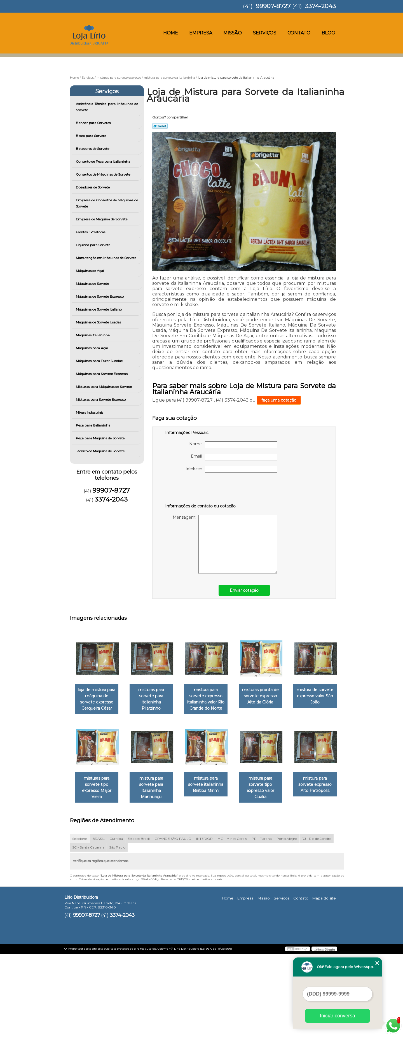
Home (170, 33)
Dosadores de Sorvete (93, 187)
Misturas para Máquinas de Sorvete (104, 386)
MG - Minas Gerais (232, 922)
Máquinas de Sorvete (93, 283)
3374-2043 (320, 6)
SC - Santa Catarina (88, 930)
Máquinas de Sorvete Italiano (99, 309)
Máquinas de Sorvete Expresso (100, 296)
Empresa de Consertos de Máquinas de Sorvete (107, 203)
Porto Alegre (287, 922)
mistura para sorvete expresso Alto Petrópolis (154, 873)
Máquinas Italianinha (93, 335)
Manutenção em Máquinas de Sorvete (106, 258)
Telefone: (231, 469)
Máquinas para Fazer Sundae (99, 361)
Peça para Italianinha (93, 425)
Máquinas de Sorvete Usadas (99, 322)
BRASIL (98, 922)
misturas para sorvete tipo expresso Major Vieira (154, 788)
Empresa (200, 33)
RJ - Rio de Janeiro (316, 922)
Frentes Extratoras (91, 232)
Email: (234, 457)
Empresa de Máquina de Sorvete (102, 219)
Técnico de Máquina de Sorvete (100, 451)
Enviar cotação (244, 590)
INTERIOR (204, 922)
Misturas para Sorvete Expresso (101, 399)
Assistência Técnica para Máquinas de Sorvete (107, 107)
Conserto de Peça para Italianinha (103, 161)
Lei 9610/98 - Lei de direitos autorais (197, 962)
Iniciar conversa (337, 1016)
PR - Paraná (262, 922)
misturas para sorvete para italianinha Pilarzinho (154, 696)
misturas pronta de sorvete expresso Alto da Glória (268, 696)
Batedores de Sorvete (93, 148)
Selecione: (80, 922)
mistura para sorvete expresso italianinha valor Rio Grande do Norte (211, 699)
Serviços (264, 33)
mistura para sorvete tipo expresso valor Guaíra (98, 873)
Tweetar (160, 126)
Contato (298, 33)
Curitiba (116, 922)
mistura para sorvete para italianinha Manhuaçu (211, 785)
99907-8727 (273, 6)
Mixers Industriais (90, 412)
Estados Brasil (139, 922)
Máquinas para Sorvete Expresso (102, 374)
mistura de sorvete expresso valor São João (97, 785)
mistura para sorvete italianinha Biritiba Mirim (268, 785)
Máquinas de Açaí (90, 271)
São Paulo (117, 930)
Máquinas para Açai (92, 348)
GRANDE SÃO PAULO (172, 922)
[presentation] (200, 489)
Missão (232, 33)
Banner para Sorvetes (93, 123)
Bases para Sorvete (91, 136)
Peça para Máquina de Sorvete (100, 438)
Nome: (233, 444)
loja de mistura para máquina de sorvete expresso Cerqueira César (97, 699)
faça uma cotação (278, 400)
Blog (328, 33)
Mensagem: (225, 544)
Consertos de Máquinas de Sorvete (103, 174)
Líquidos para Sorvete (93, 245)
